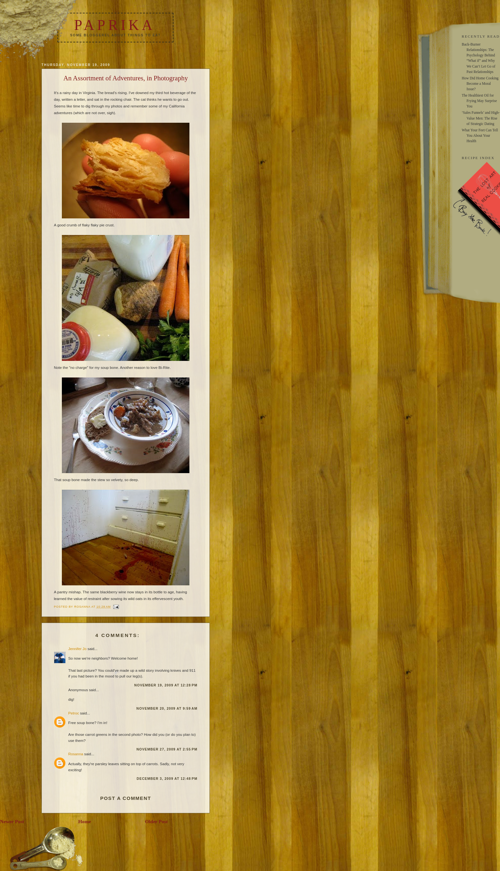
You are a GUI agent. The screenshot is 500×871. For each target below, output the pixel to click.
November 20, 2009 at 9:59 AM (166, 708)
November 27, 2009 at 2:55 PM (166, 749)
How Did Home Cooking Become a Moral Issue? (480, 83)
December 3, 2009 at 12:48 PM (167, 778)
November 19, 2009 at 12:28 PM (165, 685)
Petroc (73, 713)
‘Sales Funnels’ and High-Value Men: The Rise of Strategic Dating (481, 118)
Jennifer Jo (77, 649)
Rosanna (75, 754)
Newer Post (12, 821)
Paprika (114, 25)
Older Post (156, 821)
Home (84, 821)
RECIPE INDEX (478, 158)
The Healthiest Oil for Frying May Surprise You (479, 100)
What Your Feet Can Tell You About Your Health (480, 135)
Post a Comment (125, 798)
